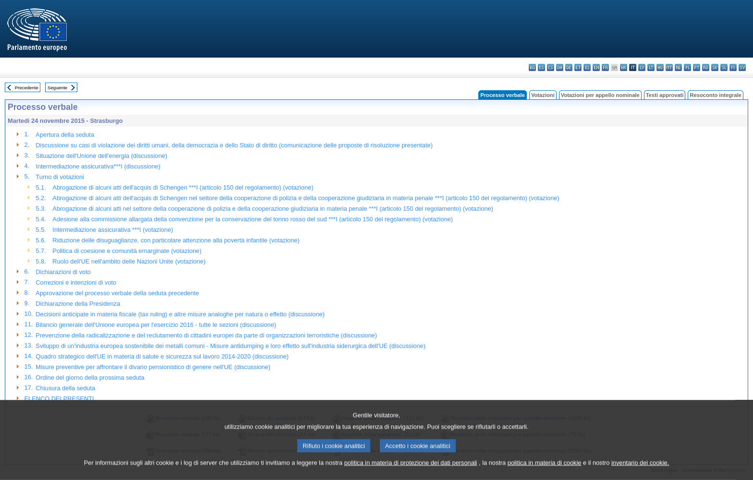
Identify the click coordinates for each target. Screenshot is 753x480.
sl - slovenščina (724, 67)
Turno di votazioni (60, 176)
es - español (541, 67)
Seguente (57, 87)
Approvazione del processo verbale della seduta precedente (117, 293)
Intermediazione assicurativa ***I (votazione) (112, 229)
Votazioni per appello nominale (600, 95)
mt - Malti (669, 67)
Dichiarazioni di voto (63, 272)
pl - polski (687, 67)
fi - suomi (733, 67)
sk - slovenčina (714, 67)
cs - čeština (550, 67)
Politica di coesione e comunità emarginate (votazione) (126, 250)
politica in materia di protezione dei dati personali (410, 473)
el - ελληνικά (587, 67)
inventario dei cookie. (640, 473)
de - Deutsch (568, 67)
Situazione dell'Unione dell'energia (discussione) (101, 155)
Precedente (26, 87)
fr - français (605, 67)
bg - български (532, 67)
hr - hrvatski (623, 67)
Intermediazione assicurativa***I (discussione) (98, 166)
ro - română (705, 67)
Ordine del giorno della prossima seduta (90, 377)
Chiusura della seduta (65, 388)
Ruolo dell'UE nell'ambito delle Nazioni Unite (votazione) (129, 261)
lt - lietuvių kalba (651, 67)
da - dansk (559, 67)
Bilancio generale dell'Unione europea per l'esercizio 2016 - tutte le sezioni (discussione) (156, 324)
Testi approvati (665, 95)
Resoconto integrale (715, 95)
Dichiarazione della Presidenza (78, 303)
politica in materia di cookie (545, 473)
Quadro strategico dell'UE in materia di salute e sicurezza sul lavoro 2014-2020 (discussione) (162, 356)
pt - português (696, 67)
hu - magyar (660, 67)
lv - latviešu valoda (641, 67)
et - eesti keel (578, 67)
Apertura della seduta (65, 134)
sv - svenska (742, 67)
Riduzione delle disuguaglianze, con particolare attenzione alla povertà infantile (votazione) (175, 240)
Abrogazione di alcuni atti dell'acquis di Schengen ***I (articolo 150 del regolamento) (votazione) (182, 187)
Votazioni (543, 95)
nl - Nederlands (678, 67)
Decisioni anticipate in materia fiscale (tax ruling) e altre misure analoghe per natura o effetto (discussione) (180, 314)
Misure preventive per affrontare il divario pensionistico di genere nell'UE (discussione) (153, 367)
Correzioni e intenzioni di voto (76, 282)
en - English (596, 67)
